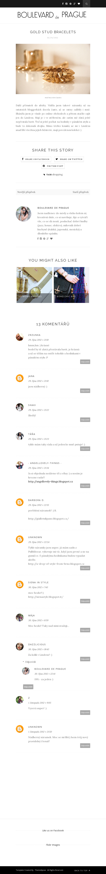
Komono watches (31, 296)
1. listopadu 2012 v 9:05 (39, 702)
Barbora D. (36, 500)
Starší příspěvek (81, 192)
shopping (57, 174)
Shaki (32, 405)
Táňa (31, 434)
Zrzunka (34, 334)
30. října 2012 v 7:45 (38, 587)
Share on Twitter (71, 159)
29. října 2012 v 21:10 (38, 339)
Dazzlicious (37, 644)
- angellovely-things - (45, 463)
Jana (31, 376)
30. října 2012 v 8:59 (38, 620)
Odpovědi (30, 661)
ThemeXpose (40, 870)
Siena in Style (38, 582)
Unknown (35, 537)
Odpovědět (85, 362)
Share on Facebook (37, 159)
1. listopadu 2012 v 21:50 (40, 731)
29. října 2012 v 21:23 (38, 439)
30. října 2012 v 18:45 (38, 649)
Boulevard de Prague (53, 207)
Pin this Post (55, 166)
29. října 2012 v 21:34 (38, 468)
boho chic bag (66, 296)
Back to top (82, 870)
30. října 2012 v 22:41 (44, 673)
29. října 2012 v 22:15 (38, 505)
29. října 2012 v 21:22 (38, 410)
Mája (31, 615)
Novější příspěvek (26, 192)
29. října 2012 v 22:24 (38, 542)
